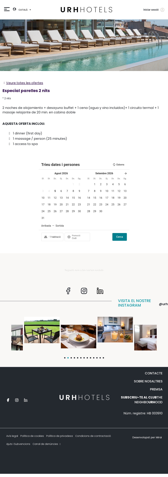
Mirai (159, 437)
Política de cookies (32, 436)
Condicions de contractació (93, 436)
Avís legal (12, 436)
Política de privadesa (59, 436)
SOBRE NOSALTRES (148, 381)
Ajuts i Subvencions (18, 444)
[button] (73, 184)
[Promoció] (79, 238)
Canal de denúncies (47, 444)
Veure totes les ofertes (24, 83)
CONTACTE (154, 373)
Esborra (118, 164)
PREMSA (156, 389)
